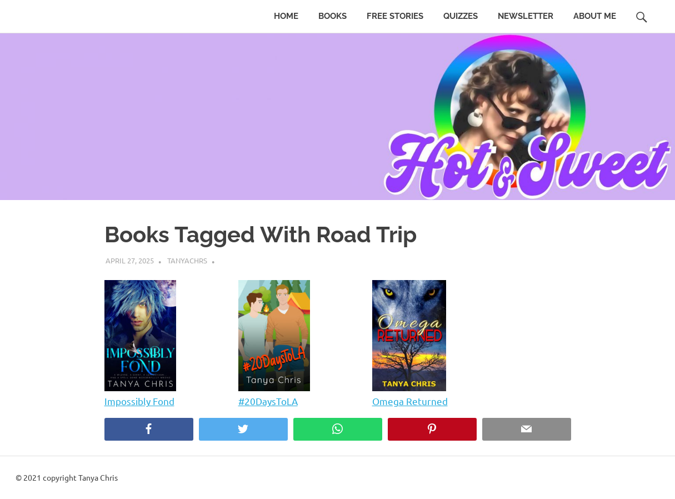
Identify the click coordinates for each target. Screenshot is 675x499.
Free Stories (395, 16)
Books (332, 16)
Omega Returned (410, 401)
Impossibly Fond (139, 401)
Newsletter (525, 16)
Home (286, 16)
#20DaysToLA (268, 401)
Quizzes (460, 16)
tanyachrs (187, 260)
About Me (594, 16)
